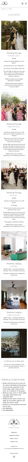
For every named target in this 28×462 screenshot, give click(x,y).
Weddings (14, 432)
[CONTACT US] (14, 446)
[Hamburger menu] (26, 3)
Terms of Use (14, 441)
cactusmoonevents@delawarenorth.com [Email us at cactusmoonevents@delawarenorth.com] (15, 448)
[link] (4, 3)
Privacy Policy (14, 438)
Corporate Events (14, 435)
